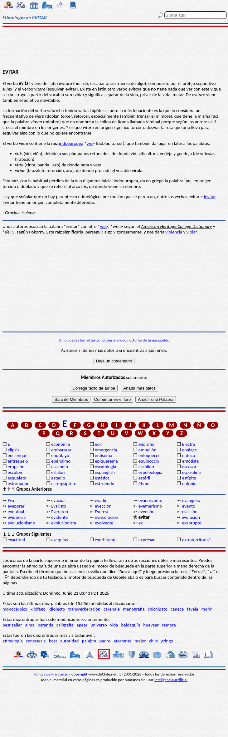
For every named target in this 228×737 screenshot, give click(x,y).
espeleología (150, 472)
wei (90, 143)
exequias (59, 540)
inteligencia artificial (170, 679)
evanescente (150, 500)
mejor (140, 641)
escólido (146, 466)
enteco (188, 455)
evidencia (16, 517)
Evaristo (58, 506)
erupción (15, 466)
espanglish (105, 472)
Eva (10, 500)
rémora (169, 625)
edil (98, 444)
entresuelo (17, 461)
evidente (59, 517)
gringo (167, 641)
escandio (59, 466)
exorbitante (106, 540)
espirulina (191, 472)
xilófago (38, 609)
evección (103, 506)
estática (102, 478)
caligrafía (65, 625)
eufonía (189, 483)
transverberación (84, 609)
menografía (133, 609)
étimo (144, 483)
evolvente (104, 523)
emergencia (106, 450)
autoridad (69, 641)
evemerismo (150, 506)
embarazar (61, 450)
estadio (58, 478)
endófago (60, 455)
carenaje (112, 609)
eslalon (58, 472)
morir (206, 609)
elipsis (13, 450)
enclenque (17, 455)
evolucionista (63, 523)
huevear (151, 625)
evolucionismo (21, 523)
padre (104, 641)
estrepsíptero (63, 483)
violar (191, 232)
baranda (45, 625)
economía (60, 444)
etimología (12, 641)
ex (140, 523)
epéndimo (60, 461)
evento (188, 506)
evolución (191, 517)
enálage (189, 450)
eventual (15, 511)
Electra (188, 444)
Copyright (79, 674)
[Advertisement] (114, 47)
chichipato (157, 609)
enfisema (103, 455)
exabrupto (191, 523)
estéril (144, 478)
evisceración (106, 517)
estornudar (17, 483)
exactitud (16, 540)
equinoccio (148, 461)
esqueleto (16, 478)
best (53, 641)
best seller (12, 625)
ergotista (190, 461)
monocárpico (14, 609)
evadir (101, 500)
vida (114, 625)
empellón (147, 450)
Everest (102, 511)
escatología (105, 466)
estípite (189, 478)
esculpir (14, 472)
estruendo (104, 483)
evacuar (58, 500)
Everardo (59, 511)
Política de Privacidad (51, 674)
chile (153, 641)
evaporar (15, 506)
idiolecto (57, 609)
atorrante (122, 641)
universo (99, 625)
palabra (89, 641)
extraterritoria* (196, 540)
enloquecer (149, 455)
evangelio (191, 500)
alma (30, 625)
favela (192, 609)
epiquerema (106, 461)
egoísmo (146, 444)
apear (82, 625)
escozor (189, 466)
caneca (177, 609)
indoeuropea (71, 143)
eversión (146, 511)
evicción (190, 511)
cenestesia (36, 641)
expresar (146, 540)
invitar (210, 196)
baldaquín (130, 625)
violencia (173, 232)
